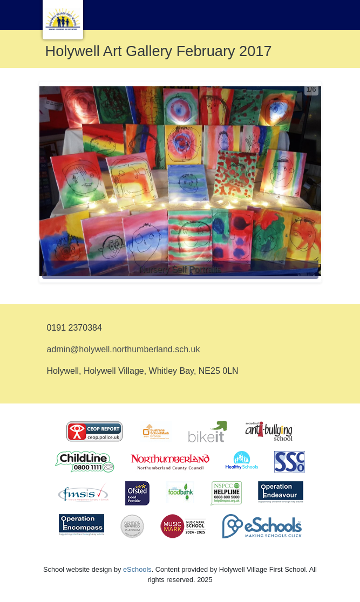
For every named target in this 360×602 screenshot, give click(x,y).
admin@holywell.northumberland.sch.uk (123, 349)
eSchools (137, 569)
